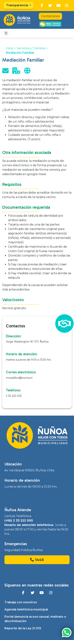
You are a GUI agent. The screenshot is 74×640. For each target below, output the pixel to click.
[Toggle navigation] (6, 33)
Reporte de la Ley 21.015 (22, 628)
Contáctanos (50, 16)
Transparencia (17, 5)
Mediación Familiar (20, 52)
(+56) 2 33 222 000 (18, 520)
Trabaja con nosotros (20, 602)
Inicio (9, 48)
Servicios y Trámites (31, 48)
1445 (37, 560)
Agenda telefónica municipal (26, 609)
